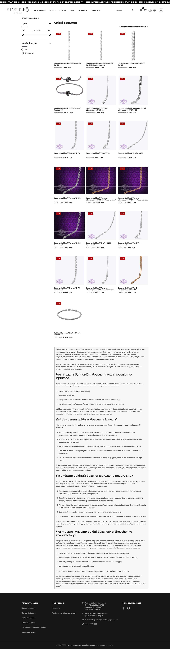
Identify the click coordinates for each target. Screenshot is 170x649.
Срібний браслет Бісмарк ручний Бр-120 (131, 64)
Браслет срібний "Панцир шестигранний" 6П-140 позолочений (133, 199)
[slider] (23, 35)
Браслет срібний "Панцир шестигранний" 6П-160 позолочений (101, 199)
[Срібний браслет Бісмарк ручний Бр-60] (69, 45)
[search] (125, 10)
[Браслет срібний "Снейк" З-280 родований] (101, 225)
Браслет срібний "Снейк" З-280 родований (98, 244)
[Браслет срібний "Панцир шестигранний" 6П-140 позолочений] (133, 180)
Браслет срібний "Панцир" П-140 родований (67, 244)
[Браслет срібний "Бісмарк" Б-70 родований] (69, 270)
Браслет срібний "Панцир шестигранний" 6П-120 (96, 109)
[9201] (41, 30)
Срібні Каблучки (28, 623)
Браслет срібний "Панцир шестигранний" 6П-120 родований (100, 289)
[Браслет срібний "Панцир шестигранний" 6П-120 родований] (101, 270)
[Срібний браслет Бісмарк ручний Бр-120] (133, 45)
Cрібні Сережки (28, 618)
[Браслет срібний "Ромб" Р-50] (101, 135)
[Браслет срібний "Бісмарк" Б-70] (69, 135)
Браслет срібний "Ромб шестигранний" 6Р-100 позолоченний (127, 290)
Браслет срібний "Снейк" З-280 (130, 153)
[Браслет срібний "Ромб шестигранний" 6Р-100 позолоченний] (133, 270)
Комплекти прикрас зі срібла (34, 628)
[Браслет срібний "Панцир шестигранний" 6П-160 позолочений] (101, 180)
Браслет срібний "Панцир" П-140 (67, 198)
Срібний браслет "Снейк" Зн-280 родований (67, 109)
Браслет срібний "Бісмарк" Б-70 (67, 153)
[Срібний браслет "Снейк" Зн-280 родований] (69, 90)
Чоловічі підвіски (29, 613)
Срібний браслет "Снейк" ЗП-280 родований (67, 334)
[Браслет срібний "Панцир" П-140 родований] (69, 225)
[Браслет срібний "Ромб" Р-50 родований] (133, 225)
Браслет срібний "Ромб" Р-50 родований (129, 244)
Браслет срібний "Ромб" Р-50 (98, 153)
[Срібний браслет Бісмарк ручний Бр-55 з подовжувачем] (101, 45)
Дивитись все (28, 632)
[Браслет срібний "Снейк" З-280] (133, 135)
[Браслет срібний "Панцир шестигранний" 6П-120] (101, 90)
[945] (27, 30)
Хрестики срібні (28, 608)
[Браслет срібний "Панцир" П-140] (69, 180)
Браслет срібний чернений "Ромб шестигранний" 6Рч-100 (132, 109)
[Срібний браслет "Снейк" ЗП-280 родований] (69, 315)
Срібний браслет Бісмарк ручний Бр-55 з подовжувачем (99, 64)
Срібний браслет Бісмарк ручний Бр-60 (67, 64)
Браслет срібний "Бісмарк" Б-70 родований (67, 289)
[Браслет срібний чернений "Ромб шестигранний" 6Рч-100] (133, 90)
